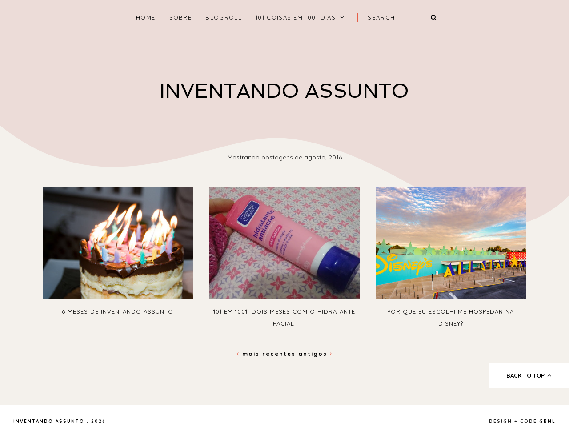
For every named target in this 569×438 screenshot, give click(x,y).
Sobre (180, 17)
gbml (547, 421)
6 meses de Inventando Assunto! (118, 311)
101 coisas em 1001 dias (296, 17)
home (145, 17)
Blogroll (223, 17)
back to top (529, 375)
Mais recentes (267, 353)
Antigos (315, 353)
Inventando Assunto (284, 91)
